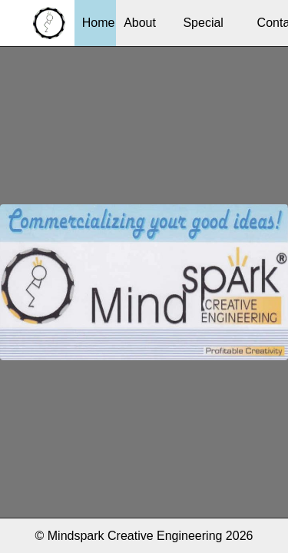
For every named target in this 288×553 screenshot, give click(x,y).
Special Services (203, 31)
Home (98, 22)
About (140, 22)
